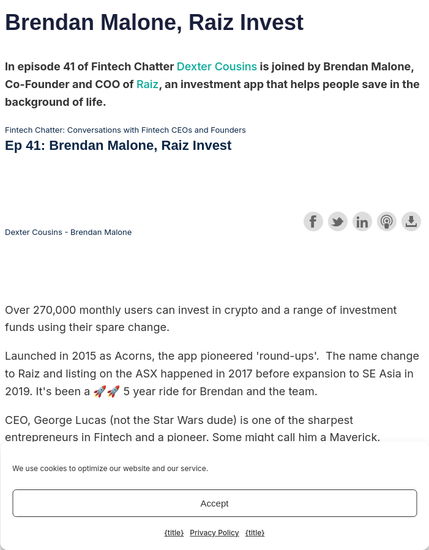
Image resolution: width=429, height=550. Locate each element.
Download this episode (411, 221)
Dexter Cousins (217, 66)
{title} (174, 532)
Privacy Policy (214, 532)
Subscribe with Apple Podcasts (387, 221)
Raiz (147, 84)
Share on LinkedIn (362, 221)
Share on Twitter (338, 221)
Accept (215, 503)
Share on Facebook (313, 221)
